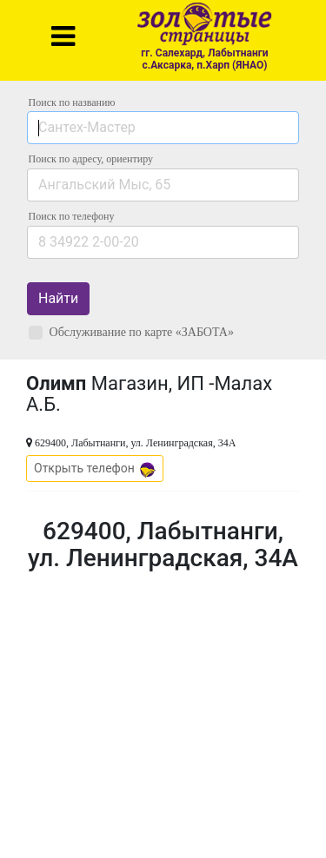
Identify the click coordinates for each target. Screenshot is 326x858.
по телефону (72, 216)
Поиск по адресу (91, 159)
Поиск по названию (72, 102)
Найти (58, 298)
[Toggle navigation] (63, 36)
